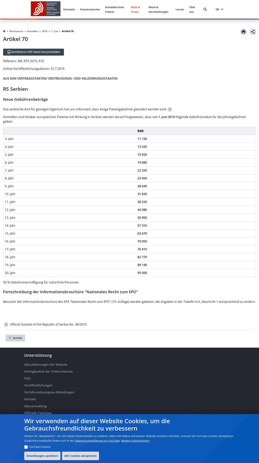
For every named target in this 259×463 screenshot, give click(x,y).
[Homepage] (4, 31)
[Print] (243, 31)
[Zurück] (15, 338)
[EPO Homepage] (45, 9)
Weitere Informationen (135, 440)
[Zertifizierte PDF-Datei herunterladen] (33, 52)
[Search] (206, 9)
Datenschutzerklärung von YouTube (97, 440)
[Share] (252, 31)
